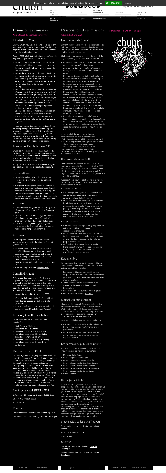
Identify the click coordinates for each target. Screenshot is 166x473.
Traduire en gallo (142, 18)
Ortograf (119, 12)
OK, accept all (113, 3)
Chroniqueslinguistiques (78, 18)
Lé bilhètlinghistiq (76, 11)
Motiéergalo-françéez (56, 11)
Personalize (128, 3)
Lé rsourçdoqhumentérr (99, 11)
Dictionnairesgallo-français (57, 18)
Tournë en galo (144, 12)
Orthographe (120, 17)
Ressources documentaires (99, 18)
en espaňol (138, 28)
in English (127, 28)
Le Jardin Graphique (46, 410)
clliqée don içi (43, 265)
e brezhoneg (114, 28)
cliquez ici (98, 288)
